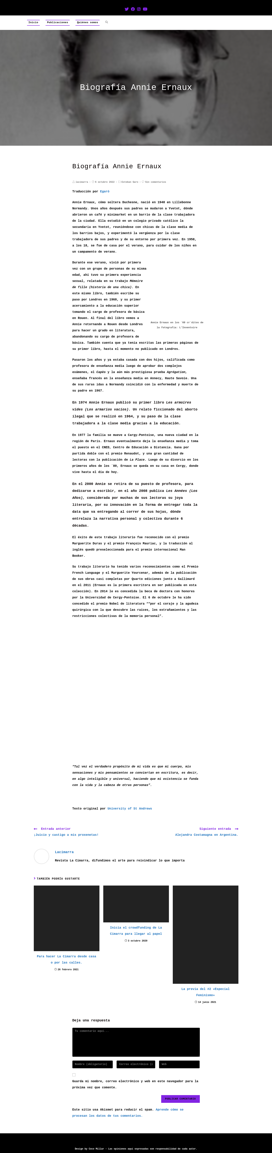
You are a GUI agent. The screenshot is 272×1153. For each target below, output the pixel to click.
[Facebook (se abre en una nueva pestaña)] (133, 10)
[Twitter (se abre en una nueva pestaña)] (127, 10)
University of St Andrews (130, 808)
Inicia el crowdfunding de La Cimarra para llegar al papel (136, 931)
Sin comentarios (155, 182)
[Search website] (107, 22)
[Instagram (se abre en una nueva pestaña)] (139, 10)
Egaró (104, 191)
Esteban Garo (130, 182)
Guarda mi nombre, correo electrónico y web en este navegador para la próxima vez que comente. (135, 1084)
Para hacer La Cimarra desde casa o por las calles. (66, 959)
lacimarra (82, 182)
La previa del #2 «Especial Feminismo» (205, 992)
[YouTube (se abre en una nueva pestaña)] (145, 10)
